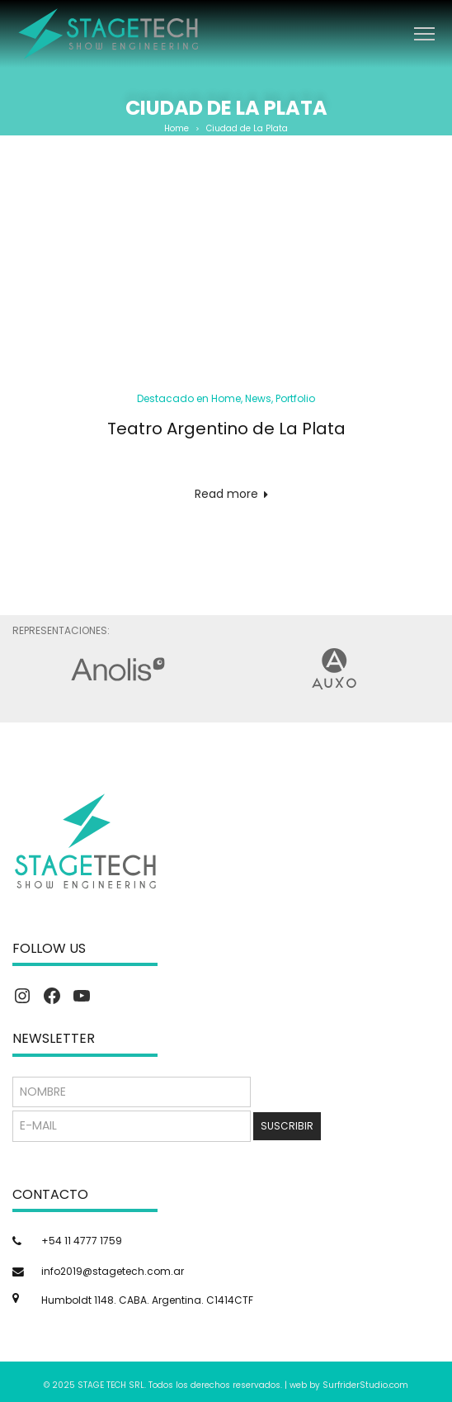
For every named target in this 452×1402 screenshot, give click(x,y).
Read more (226, 493)
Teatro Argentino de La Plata (226, 428)
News (258, 398)
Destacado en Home (189, 398)
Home (176, 128)
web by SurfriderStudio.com (349, 1385)
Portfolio (295, 398)
